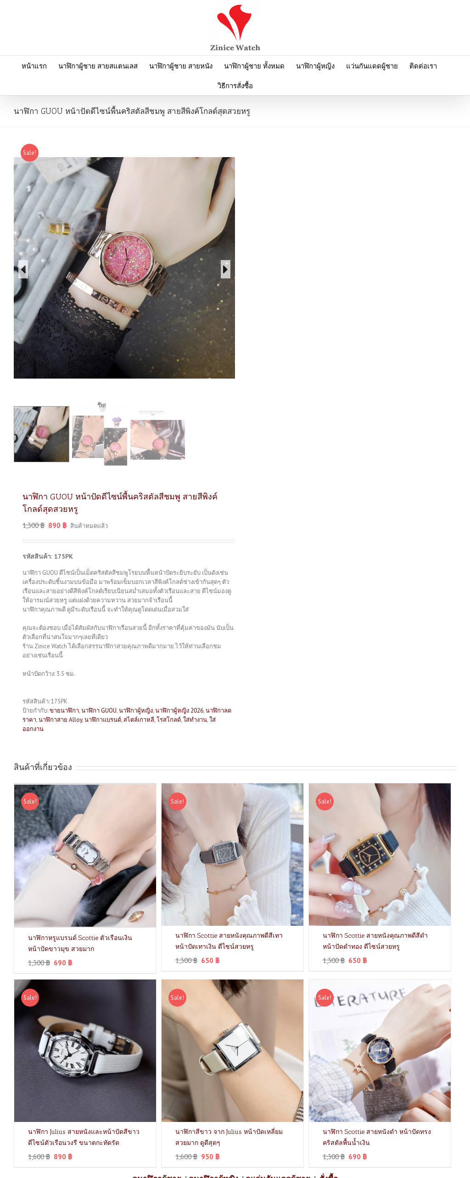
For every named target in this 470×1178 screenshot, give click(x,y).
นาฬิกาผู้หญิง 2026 (179, 710)
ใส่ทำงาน (195, 720)
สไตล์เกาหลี (138, 720)
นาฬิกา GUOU (99, 710)
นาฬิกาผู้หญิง (136, 710)
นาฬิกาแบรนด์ (102, 720)
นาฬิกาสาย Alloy (60, 720)
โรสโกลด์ (169, 720)
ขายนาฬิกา (64, 710)
